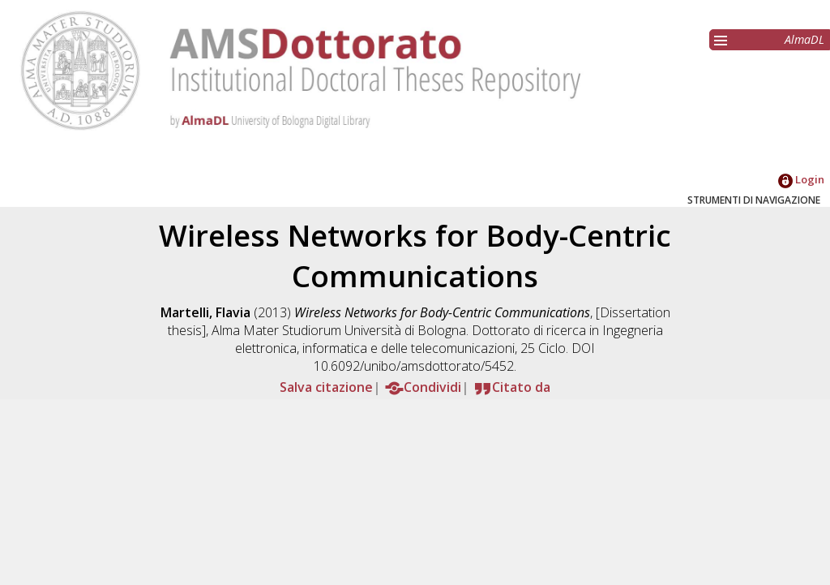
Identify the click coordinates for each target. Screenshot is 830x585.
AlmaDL (804, 39)
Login (801, 179)
